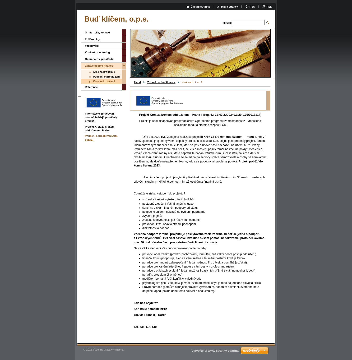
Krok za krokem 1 (104, 71)
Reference (91, 87)
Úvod (137, 82)
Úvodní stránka (200, 6)
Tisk (269, 6)
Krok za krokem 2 (104, 81)
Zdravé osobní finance (161, 82)
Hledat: (227, 23)
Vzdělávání (92, 45)
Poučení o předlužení (106, 76)
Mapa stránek (229, 6)
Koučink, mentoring (97, 52)
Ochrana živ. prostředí (99, 59)
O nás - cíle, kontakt (97, 32)
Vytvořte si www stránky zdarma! (215, 350)
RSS (252, 6)
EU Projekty (92, 39)
